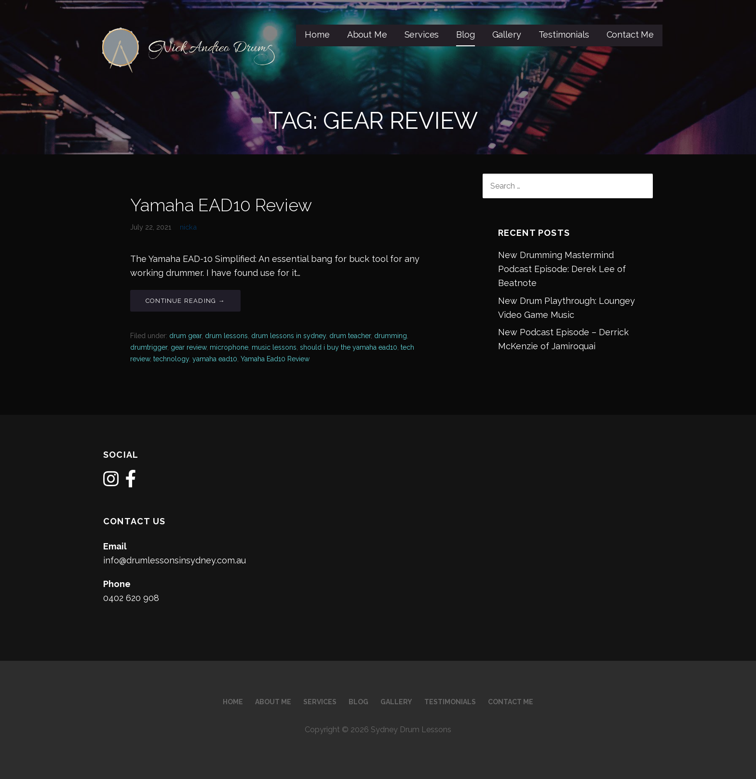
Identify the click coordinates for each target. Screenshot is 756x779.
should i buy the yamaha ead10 (348, 347)
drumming (390, 336)
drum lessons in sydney (288, 336)
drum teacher (350, 336)
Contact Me (630, 34)
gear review (188, 347)
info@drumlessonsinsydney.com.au (174, 560)
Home (317, 34)
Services (422, 34)
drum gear (185, 336)
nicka (188, 227)
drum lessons (226, 336)
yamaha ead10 (214, 359)
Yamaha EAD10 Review (221, 205)
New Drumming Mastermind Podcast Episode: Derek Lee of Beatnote (562, 269)
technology (171, 359)
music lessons (274, 347)
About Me (367, 34)
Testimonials (564, 34)
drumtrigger (148, 347)
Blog (465, 34)
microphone (229, 347)
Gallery (506, 34)
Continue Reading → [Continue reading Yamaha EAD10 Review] (185, 300)
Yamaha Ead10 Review (275, 359)
